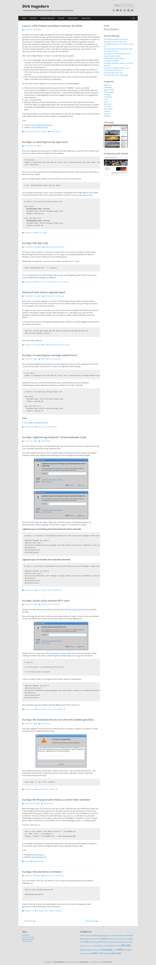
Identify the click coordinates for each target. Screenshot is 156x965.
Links (106, 99)
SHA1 (38, 427)
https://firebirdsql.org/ (39, 127)
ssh (38, 233)
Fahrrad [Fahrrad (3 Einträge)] (116, 935)
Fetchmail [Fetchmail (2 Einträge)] (123, 936)
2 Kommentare (48, 803)
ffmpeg (34, 861)
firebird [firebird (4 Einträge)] (130, 935)
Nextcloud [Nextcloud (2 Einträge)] (123, 939)
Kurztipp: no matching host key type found (45, 142)
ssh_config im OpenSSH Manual (36, 422)
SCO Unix (107, 106)
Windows (44, 131)
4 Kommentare (45, 723)
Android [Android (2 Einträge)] (82, 936)
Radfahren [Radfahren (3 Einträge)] (89, 942)
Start (24, 18)
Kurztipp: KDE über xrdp (35, 243)
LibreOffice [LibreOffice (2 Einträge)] (96, 939)
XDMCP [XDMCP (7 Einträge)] (95, 953)
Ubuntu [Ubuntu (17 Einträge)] (126, 945)
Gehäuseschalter (42, 911)
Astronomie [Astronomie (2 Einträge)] (89, 936)
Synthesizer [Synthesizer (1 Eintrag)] (89, 946)
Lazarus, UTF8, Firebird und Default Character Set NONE (52, 26)
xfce (61, 282)
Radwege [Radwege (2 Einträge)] (96, 942)
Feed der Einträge (28, 937)
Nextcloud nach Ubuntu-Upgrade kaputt (43, 292)
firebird (52, 131)
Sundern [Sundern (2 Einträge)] (83, 946)
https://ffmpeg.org (37, 855)
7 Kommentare (45, 441)
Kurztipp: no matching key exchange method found (49, 355)
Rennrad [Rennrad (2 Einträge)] (106, 942)
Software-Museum (47, 18)
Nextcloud (61, 345)
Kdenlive (66, 816)
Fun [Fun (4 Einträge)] (91, 938)
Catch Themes (107, 962)
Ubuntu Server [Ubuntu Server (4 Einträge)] (86, 950)
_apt (56, 789)
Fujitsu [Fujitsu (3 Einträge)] (86, 939)
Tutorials (33, 18)
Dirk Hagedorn (35, 6)
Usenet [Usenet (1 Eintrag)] (114, 950)
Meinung (107, 104)
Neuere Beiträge (93, 921)
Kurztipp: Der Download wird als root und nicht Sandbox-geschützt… (59, 719)
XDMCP (55, 590)
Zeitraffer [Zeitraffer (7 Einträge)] (116, 953)
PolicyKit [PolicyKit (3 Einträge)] (130, 939)
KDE (38, 282)
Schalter (51, 911)
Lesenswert (108, 97)
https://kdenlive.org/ (39, 857)
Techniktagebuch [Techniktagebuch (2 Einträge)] (98, 946)
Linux (26, 131)
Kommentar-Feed (28, 939)
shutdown (58, 911)
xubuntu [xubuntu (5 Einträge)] (107, 953)
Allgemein (107, 85)
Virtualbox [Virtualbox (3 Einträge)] (128, 950)
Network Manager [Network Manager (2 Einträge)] (113, 939)
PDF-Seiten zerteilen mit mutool (116, 39)
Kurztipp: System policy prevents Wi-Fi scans (46, 600)
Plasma (47, 282)
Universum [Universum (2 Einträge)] (96, 950)
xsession (66, 282)
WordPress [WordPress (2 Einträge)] (87, 953)
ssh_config (43, 233)
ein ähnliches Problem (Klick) (60, 653)
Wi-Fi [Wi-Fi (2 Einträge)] (81, 953)
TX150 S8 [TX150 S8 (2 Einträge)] (117, 946)
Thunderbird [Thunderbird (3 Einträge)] (109, 946)
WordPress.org (27, 941)
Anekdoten (108, 87)
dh (40, 29)
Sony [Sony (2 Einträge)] (116, 942)
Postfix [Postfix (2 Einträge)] (82, 942)
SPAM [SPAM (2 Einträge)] (120, 942)
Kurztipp (27, 233)
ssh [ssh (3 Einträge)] (123, 942)
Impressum (86, 18)
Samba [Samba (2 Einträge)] (112, 942)
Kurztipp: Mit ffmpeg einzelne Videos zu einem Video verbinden (56, 799)
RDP (51, 282)
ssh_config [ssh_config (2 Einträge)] (128, 942)
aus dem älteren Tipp (84, 195)
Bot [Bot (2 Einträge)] (108, 936)
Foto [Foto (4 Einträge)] (82, 938)
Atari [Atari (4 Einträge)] (96, 935)
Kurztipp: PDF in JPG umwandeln (116, 75)
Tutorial (37, 131)
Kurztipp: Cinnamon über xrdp (115, 42)
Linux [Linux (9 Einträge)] (104, 938)
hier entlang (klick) (75, 609)
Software (31, 131)
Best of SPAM (109, 90)
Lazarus (58, 131)
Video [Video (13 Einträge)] (120, 949)
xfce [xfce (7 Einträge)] (101, 953)
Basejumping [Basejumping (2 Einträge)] (102, 936)
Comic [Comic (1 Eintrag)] (111, 935)
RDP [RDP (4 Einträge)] (101, 941)
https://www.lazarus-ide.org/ (41, 125)
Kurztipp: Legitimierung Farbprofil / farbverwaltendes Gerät (54, 437)
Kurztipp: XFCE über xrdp (113, 73)
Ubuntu (56, 282)
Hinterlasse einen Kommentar (55, 247)
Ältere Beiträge (28, 921)
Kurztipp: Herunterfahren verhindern (42, 871)
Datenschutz (73, 18)
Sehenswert (108, 109)
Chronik (61, 18)
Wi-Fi (55, 709)
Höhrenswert (109, 92)
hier (62, 446)
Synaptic (39, 789)
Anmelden (25, 935)
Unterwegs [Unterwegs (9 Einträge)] (106, 949)
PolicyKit (44, 590)
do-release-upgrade (50, 345)
